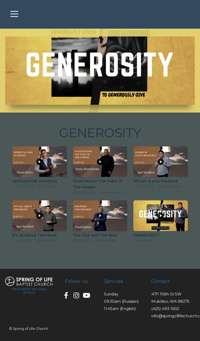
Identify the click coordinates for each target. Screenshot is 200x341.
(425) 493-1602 (165, 308)
